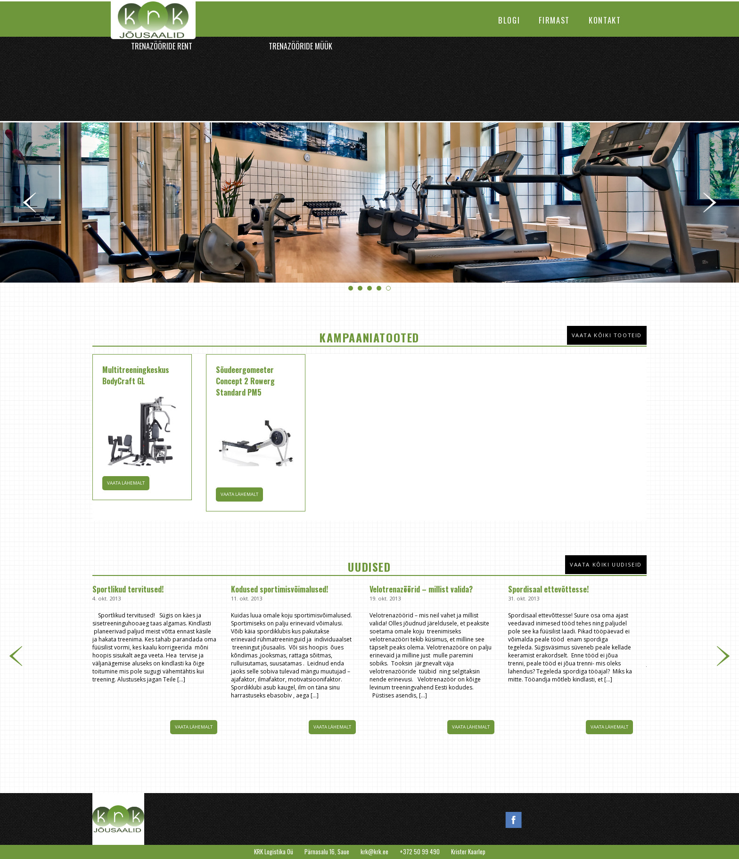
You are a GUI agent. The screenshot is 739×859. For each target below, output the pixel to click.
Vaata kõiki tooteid (607, 335)
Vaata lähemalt (194, 727)
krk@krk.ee (374, 851)
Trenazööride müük (300, 46)
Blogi (509, 20)
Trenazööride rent (161, 46)
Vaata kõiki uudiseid (606, 564)
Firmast (554, 20)
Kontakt (605, 20)
